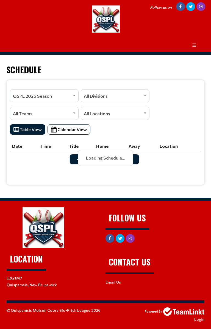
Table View (27, 129)
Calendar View (69, 129)
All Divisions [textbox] (95, 96)
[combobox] (44, 95)
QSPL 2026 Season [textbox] (32, 96)
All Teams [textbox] (22, 113)
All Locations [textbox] (97, 113)
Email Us (113, 282)
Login (199, 319)
